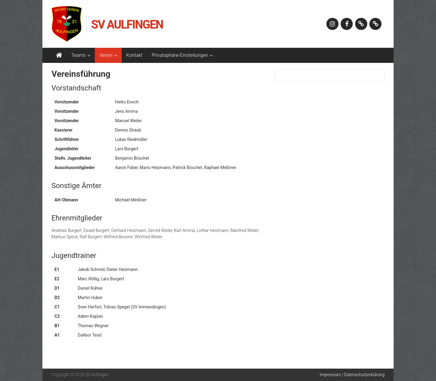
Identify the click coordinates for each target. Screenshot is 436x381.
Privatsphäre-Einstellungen (180, 55)
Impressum (330, 374)
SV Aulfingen (127, 24)
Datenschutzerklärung (364, 374)
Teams (78, 55)
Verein (106, 55)
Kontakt (134, 55)
